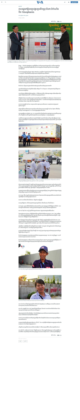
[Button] (53, 21)
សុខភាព (20, 6)
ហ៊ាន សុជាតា (26, 15)
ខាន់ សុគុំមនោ (21, 15)
